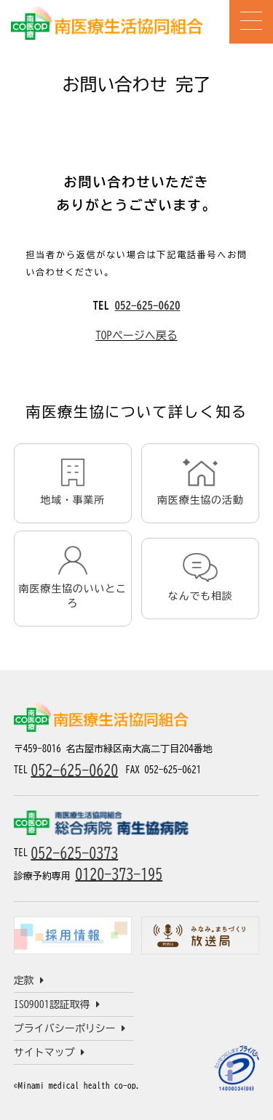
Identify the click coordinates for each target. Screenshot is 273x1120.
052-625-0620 (148, 305)
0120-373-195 (118, 873)
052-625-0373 (74, 852)
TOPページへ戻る (136, 335)
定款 (29, 980)
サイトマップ (49, 1052)
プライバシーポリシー (69, 1028)
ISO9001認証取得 (57, 1004)
